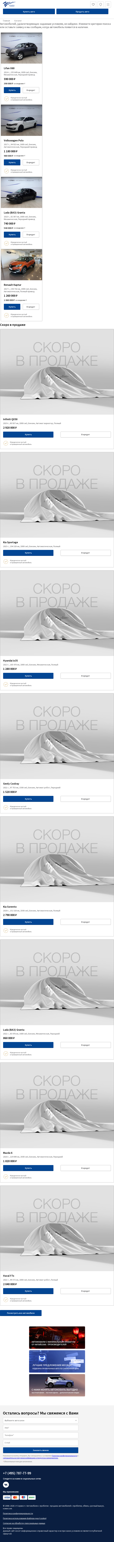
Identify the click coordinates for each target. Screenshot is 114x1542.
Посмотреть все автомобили (21, 1313)
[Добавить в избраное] (39, 35)
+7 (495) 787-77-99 (17, 1473)
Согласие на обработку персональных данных (24, 1523)
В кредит (31, 90)
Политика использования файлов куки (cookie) (24, 1518)
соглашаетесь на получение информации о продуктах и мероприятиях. (30, 1458)
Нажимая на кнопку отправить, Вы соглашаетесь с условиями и (40, 1457)
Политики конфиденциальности (64, 1456)
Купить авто (29, 11)
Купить (12, 90)
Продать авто (82, 11)
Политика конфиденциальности (18, 1513)
